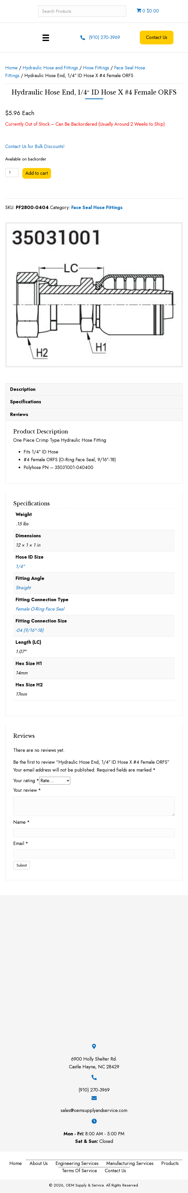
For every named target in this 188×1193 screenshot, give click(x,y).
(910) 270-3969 (104, 37)
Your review (27, 790)
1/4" (20, 566)
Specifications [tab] (25, 401)
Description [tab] (23, 389)
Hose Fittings (96, 67)
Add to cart (36, 173)
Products (170, 1163)
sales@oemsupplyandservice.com (94, 1110)
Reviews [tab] (19, 414)
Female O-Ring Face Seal (40, 609)
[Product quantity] (11, 172)
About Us (39, 1163)
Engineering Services (77, 1163)
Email (20, 843)
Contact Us (115, 1170)
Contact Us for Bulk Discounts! (35, 146)
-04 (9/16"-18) (30, 630)
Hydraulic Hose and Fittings (50, 67)
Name (21, 822)
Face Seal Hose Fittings (97, 207)
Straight (23, 587)
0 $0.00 (148, 11)
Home (11, 67)
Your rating (26, 780)
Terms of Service (79, 1170)
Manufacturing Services (130, 1163)
